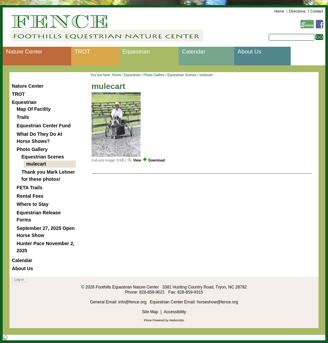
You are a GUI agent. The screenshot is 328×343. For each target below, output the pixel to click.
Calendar (193, 51)
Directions (297, 11)
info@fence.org (132, 302)
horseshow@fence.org (217, 302)
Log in (19, 279)
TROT (82, 51)
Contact (316, 11)
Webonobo (176, 320)
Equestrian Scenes (182, 75)
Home (279, 11)
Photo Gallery (153, 75)
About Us (249, 51)
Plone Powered (154, 320)
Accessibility (175, 311)
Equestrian (136, 51)
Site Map (150, 311)
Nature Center (24, 51)
